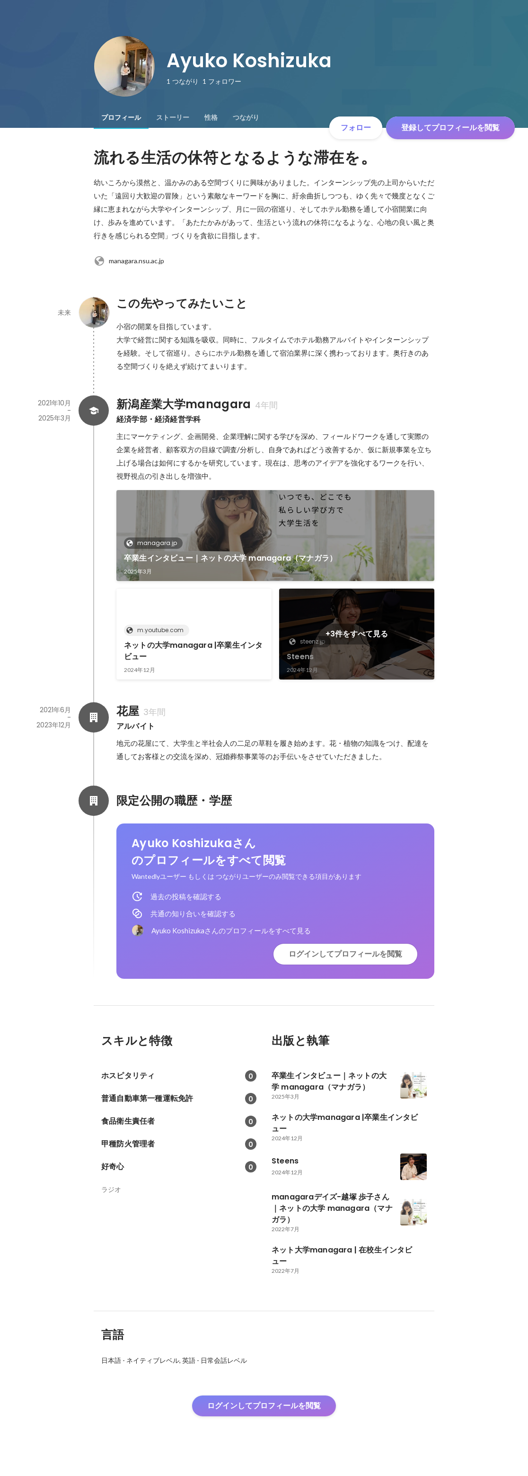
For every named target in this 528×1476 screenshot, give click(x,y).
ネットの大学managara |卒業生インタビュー (193, 651)
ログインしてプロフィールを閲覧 (345, 953)
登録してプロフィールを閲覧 (450, 127)
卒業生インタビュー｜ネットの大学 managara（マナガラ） (230, 558)
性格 (211, 117)
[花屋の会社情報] (94, 717)
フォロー (356, 127)
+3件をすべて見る (357, 633)
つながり (246, 117)
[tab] (121, 117)
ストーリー (172, 117)
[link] (275, 535)
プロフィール (121, 117)
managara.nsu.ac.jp (129, 261)
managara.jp (154, 543)
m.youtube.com (157, 630)
